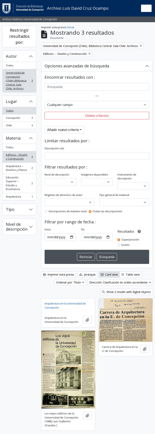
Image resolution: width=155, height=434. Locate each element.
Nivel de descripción (17, 227)
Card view (109, 274)
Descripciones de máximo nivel (68, 211)
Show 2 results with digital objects (126, 292)
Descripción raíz (54, 148)
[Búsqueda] (97, 87)
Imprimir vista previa (58, 274)
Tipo (10, 209)
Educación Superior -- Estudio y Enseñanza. (19, 183)
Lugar (11, 101)
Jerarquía (87, 274)
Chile (19, 126)
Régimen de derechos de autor (64, 195)
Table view (130, 274)
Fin (83, 229)
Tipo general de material (114, 195)
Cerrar (70, 27)
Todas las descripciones (107, 211)
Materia (13, 138)
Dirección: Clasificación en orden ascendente (118, 282)
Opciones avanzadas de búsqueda (77, 66)
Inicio (48, 229)
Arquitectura (19, 197)
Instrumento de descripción (126, 176)
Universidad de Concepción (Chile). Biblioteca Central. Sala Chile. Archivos (19, 80)
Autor (11, 56)
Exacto (125, 245)
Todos (10, 65)
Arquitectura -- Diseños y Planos (19, 168)
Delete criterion (97, 115)
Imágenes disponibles (94, 174)
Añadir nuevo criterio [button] (63, 130)
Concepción (19, 118)
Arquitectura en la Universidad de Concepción (65, 305)
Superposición (130, 239)
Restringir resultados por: (19, 36)
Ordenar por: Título (69, 282)
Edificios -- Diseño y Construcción (19, 157)
